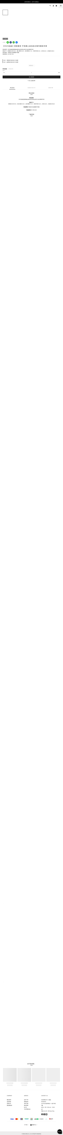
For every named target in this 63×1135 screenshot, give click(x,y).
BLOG (25, 1107)
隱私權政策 (9, 1105)
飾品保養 (26, 1105)
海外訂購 (26, 1103)
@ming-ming (51, 1111)
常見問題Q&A (27, 1109)
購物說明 (26, 1101)
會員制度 (9, 1101)
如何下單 (26, 1099)
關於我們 (9, 1099)
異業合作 (9, 1103)
